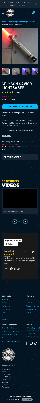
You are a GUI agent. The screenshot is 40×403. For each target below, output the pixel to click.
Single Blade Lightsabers (10, 328)
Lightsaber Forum (31, 309)
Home (4, 22)
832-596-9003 (18, 147)
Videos (4, 303)
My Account (6, 306)
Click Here (28, 147)
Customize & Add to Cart (20, 107)
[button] (3, 13)
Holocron (5, 299)
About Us (29, 303)
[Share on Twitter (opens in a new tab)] (15, 269)
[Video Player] (20, 198)
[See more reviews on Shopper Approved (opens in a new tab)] (18, 269)
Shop (10, 22)
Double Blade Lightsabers (10, 331)
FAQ (27, 299)
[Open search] (27, 12)
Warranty (5, 319)
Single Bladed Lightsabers (23, 22)
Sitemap (28, 312)
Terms (4, 312)
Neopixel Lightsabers (9, 338)
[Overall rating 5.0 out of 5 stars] (8, 92)
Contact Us (6, 309)
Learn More (21, 5)
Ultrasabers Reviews (32, 306)
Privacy (4, 316)
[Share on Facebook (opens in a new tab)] (11, 269)
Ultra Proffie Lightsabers (10, 341)
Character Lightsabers (9, 334)
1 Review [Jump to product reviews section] (18, 92)
